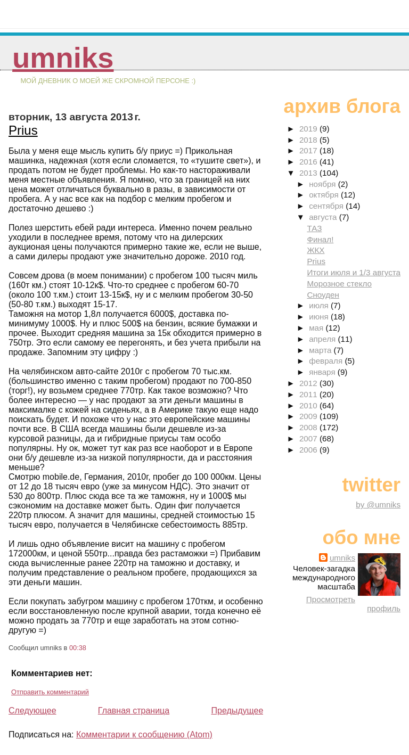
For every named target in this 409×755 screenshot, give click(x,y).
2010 (309, 405)
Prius (23, 130)
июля (320, 305)
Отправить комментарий (50, 692)
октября (325, 194)
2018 (309, 139)
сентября (327, 205)
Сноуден (323, 294)
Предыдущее (237, 710)
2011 (309, 394)
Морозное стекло (339, 283)
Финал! (320, 239)
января (323, 371)
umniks (62, 58)
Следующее (32, 710)
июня (320, 316)
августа (324, 216)
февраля (327, 360)
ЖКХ (315, 250)
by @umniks (378, 504)
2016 (309, 161)
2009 (309, 416)
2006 (309, 449)
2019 (309, 128)
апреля (323, 338)
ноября (323, 183)
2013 (309, 172)
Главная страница (133, 710)
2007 (309, 438)
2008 (309, 427)
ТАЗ (314, 228)
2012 (309, 383)
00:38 (77, 648)
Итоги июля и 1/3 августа (353, 272)
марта (321, 350)
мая (317, 327)
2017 (309, 150)
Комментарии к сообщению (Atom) (144, 734)
